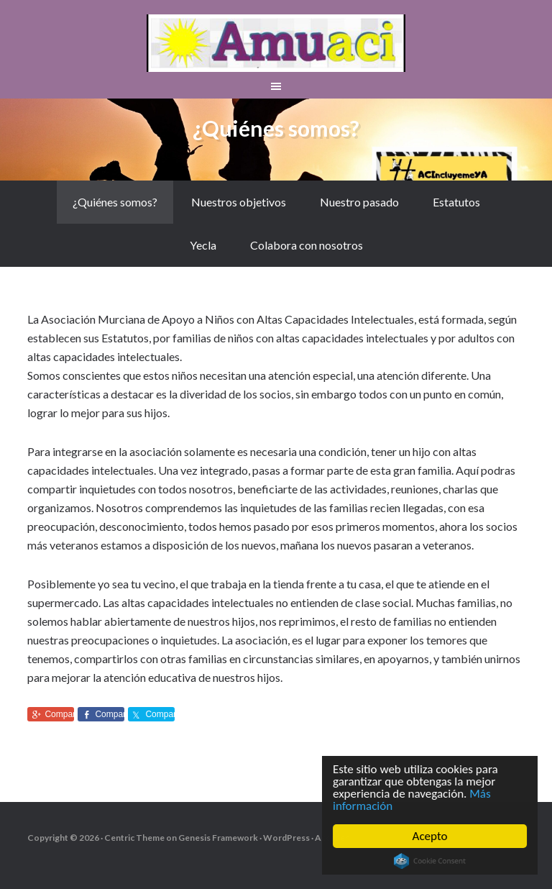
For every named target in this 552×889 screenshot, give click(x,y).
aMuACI (275, 43)
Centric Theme (134, 837)
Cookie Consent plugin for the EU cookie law (430, 861)
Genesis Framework (218, 837)
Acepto (430, 836)
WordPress (286, 837)
